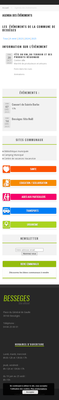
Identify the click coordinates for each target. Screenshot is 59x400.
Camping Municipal (13, 154)
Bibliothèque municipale (16, 151)
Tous (5, 38)
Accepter (30, 392)
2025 (33, 38)
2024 (27, 38)
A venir (13, 38)
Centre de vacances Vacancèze (20, 158)
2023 (20, 38)
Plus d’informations (39, 389)
